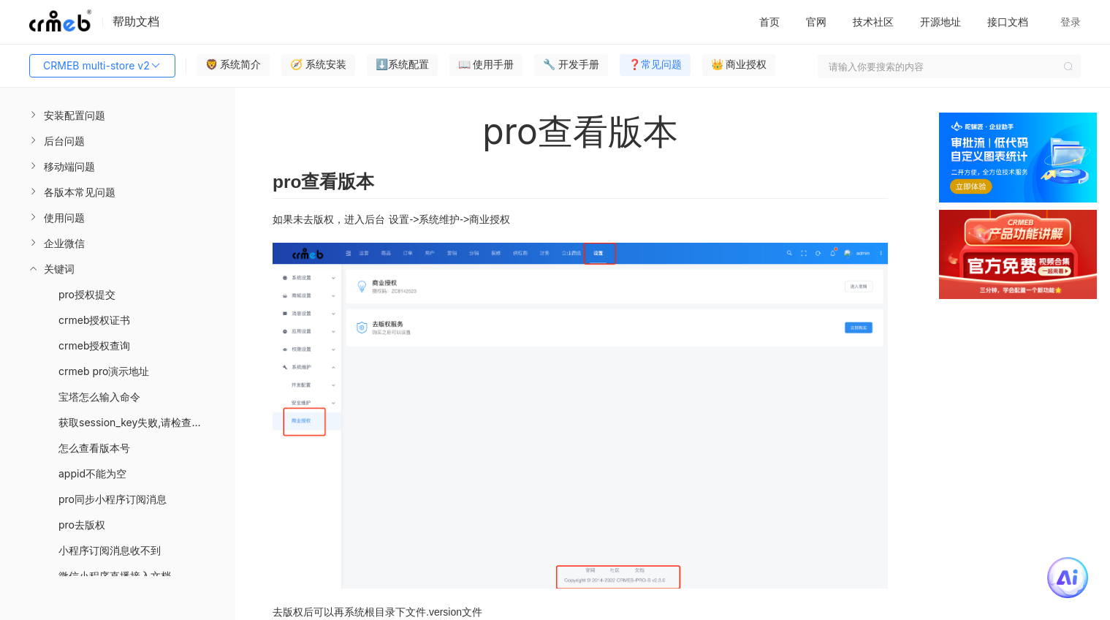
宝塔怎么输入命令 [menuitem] (99, 396)
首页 (769, 21)
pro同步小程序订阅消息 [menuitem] (112, 499)
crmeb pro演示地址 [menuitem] (103, 371)
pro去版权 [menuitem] (81, 524)
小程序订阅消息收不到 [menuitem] (109, 550)
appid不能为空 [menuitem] (92, 473)
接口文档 (1007, 21)
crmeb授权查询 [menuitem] (94, 345)
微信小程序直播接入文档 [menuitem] (114, 576)
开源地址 (940, 21)
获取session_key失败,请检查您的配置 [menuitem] (145, 422)
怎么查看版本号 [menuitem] (94, 448)
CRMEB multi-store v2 (102, 66)
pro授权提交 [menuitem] (86, 294)
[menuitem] (117, 115)
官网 (816, 21)
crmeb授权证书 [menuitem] (94, 320)
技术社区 (873, 21)
